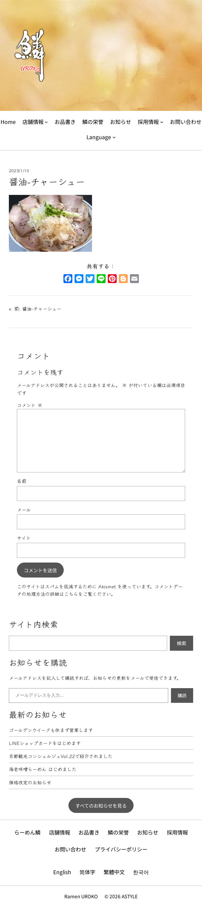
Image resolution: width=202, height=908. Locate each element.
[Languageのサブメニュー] (114, 137)
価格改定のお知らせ (30, 782)
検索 (181, 643)
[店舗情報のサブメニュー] (46, 122)
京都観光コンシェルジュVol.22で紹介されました (60, 756)
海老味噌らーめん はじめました (42, 769)
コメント (29, 404)
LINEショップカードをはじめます (45, 743)
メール (24, 509)
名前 (21, 480)
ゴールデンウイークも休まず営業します (51, 730)
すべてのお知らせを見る (101, 805)
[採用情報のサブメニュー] (161, 122)
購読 (182, 695)
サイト (24, 537)
